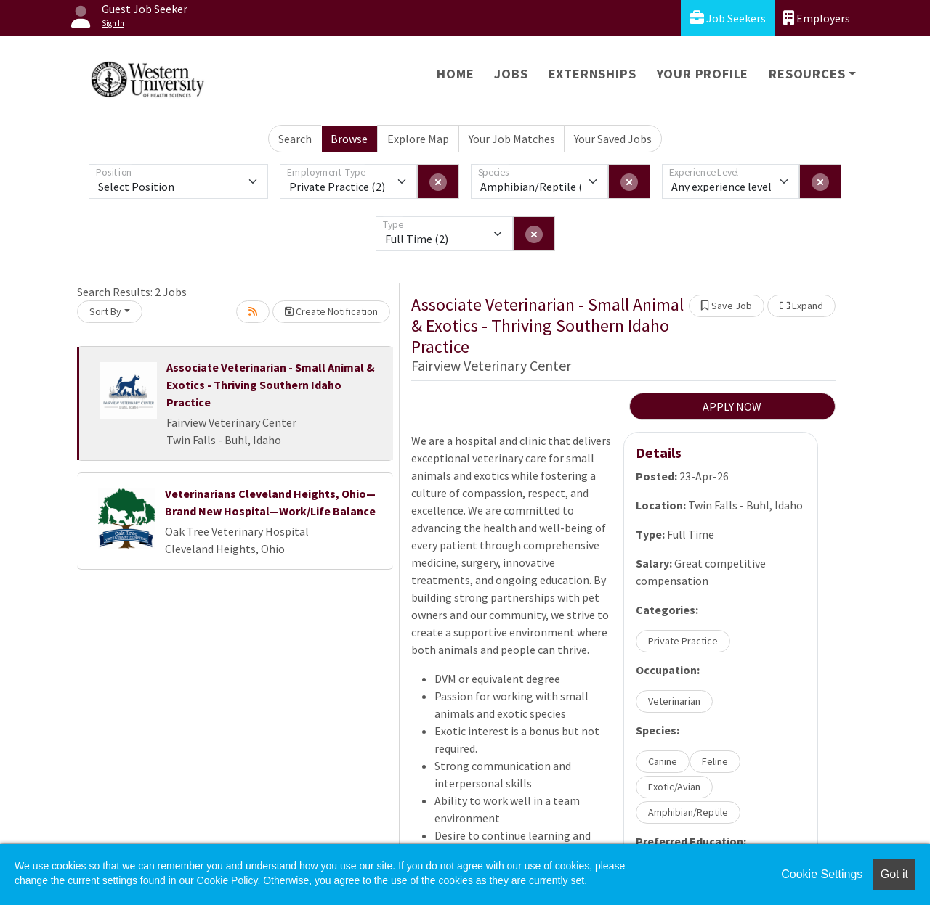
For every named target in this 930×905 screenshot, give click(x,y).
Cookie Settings (821, 874)
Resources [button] (807, 73)
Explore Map (418, 138)
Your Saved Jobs (613, 138)
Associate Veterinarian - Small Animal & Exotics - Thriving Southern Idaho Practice (270, 384)
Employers (816, 18)
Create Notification (331, 311)
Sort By (105, 311)
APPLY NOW (732, 406)
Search (295, 138)
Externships (592, 73)
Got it (894, 874)
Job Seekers (728, 18)
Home (455, 73)
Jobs (510, 73)
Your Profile (703, 73)
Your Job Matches (512, 138)
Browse (349, 138)
